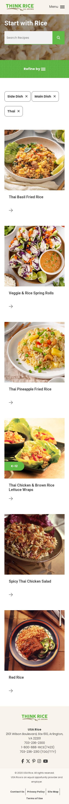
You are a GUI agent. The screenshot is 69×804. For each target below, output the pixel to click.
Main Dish (45, 96)
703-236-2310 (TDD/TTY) (38, 752)
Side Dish (17, 96)
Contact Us (17, 791)
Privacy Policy (36, 791)
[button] (34, 69)
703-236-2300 (34, 743)
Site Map (53, 791)
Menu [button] (57, 6)
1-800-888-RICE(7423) (37, 747)
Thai (13, 111)
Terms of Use (34, 798)
